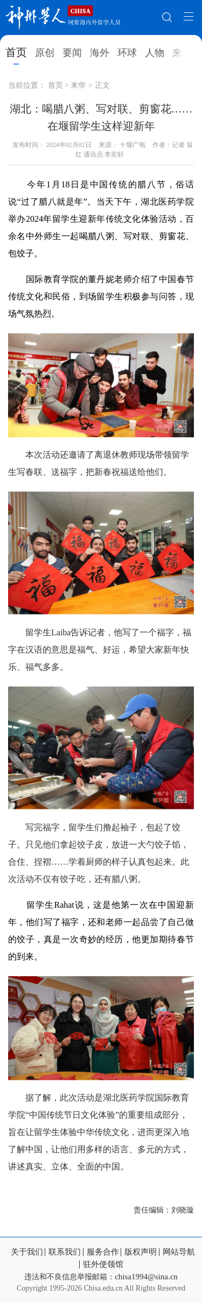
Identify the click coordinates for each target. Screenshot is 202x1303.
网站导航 (179, 1252)
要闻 (72, 52)
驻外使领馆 (103, 1264)
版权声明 (140, 1252)
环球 (127, 52)
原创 (44, 52)
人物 (154, 52)
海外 (99, 52)
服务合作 (103, 1252)
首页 (16, 52)
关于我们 (27, 1252)
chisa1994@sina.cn (146, 1276)
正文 (102, 85)
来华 (182, 52)
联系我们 (64, 1252)
